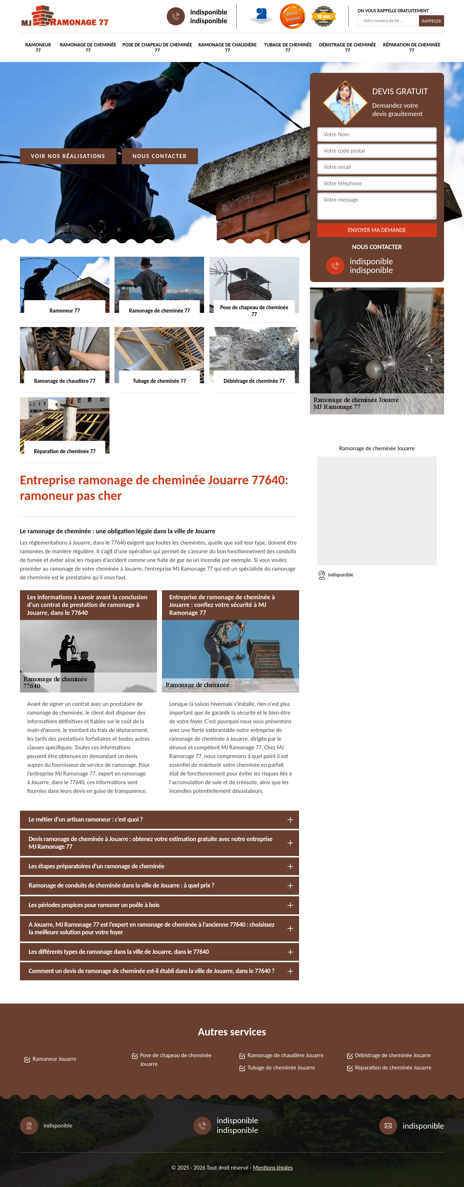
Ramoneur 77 (38, 47)
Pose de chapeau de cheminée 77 (157, 47)
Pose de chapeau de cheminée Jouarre (176, 1059)
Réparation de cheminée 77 (411, 47)
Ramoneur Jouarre (54, 1058)
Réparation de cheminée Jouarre (393, 1067)
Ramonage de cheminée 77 (88, 47)
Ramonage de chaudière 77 (227, 47)
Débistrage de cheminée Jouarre (393, 1055)
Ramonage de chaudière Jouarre (285, 1055)
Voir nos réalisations (68, 156)
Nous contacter (160, 156)
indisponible (208, 12)
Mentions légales (273, 1167)
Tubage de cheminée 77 (288, 47)
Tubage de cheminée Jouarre (281, 1067)
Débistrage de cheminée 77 (347, 47)
